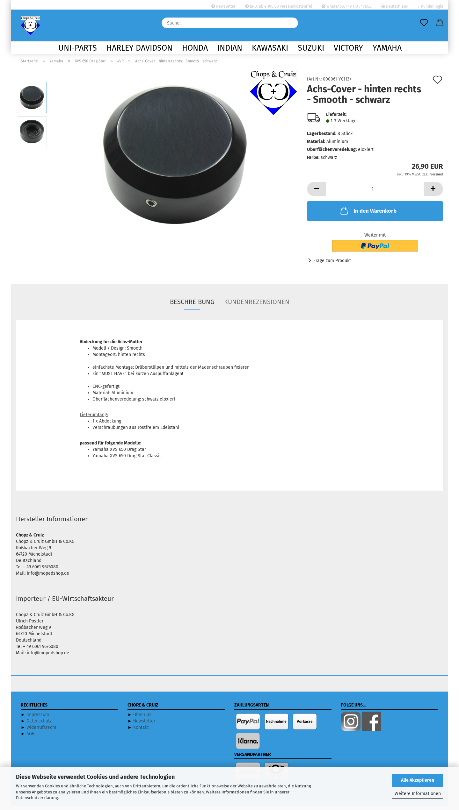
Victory (348, 48)
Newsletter (223, 6)
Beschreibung (192, 306)
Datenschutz (39, 725)
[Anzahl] (375, 193)
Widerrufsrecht (41, 731)
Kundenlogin (430, 6)
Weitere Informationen (418, 793)
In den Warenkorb (368, 215)
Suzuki (311, 48)
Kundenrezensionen (256, 306)
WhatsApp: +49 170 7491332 (347, 6)
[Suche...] (290, 23)
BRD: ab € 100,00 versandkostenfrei (278, 6)
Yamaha (387, 48)
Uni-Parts (77, 48)
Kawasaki (270, 48)
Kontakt (141, 731)
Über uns (142, 718)
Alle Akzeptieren (417, 780)
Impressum (37, 718)
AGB (30, 738)
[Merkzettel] (424, 23)
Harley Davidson (139, 48)
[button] (440, 23)
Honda (195, 48)
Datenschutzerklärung (37, 797)
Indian (229, 48)
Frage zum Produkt (332, 264)
